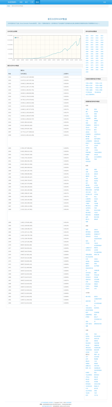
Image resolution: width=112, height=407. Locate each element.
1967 (92, 67)
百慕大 (96, 259)
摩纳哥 (96, 219)
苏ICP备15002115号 (47, 406)
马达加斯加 (89, 375)
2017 (102, 38)
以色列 (96, 145)
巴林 (95, 159)
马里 (95, 393)
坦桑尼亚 (96, 345)
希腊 (95, 183)
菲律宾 (87, 116)
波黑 (87, 217)
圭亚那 (96, 250)
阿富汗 (87, 143)
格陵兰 (87, 263)
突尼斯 (96, 381)
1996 (87, 51)
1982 (97, 58)
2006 (97, 44)
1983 (92, 58)
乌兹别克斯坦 (98, 152)
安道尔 (96, 199)
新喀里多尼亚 (98, 323)
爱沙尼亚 (96, 217)
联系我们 (51, 402)
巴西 (87, 281)
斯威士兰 (96, 386)
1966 (97, 67)
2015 (92, 40)
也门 (95, 136)
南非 (87, 334)
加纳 (87, 341)
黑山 (95, 196)
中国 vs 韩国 (98, 90)
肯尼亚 (87, 381)
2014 (97, 40)
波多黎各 (88, 234)
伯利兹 (87, 261)
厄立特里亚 (89, 390)
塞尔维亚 (88, 212)
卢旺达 (87, 377)
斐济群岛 (96, 308)
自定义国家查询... (90, 94)
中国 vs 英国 (89, 87)
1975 (92, 63)
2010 (97, 42)
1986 (97, 56)
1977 (102, 60)
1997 (102, 49)
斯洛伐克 (88, 214)
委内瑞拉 (88, 232)
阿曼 (95, 148)
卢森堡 (87, 203)
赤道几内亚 (97, 384)
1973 (102, 63)
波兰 (87, 183)
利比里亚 (88, 343)
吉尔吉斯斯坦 (98, 157)
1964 (87, 69)
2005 (102, 44)
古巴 (95, 288)
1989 (102, 53)
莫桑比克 (88, 365)
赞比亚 (96, 377)
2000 (87, 49)
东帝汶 (87, 148)
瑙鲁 (87, 326)
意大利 (87, 174)
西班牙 (96, 174)
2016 (87, 40)
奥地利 (96, 178)
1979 (92, 60)
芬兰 (95, 192)
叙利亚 (87, 138)
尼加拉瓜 (88, 236)
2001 (102, 47)
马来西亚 (88, 118)
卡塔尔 (96, 150)
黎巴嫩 (87, 136)
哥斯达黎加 (89, 254)
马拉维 (87, 393)
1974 (97, 63)
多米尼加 (88, 272)
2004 (87, 47)
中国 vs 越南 (89, 90)
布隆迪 (87, 363)
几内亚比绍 (89, 386)
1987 (92, 56)
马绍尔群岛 (89, 308)
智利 (87, 241)
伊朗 (87, 157)
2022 (97, 35)
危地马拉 (88, 279)
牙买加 (87, 243)
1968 (87, 67)
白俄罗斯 (88, 199)
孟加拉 (87, 132)
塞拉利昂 (96, 350)
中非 (87, 388)
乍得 (95, 361)
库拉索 (96, 277)
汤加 (87, 321)
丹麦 (95, 208)
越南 (95, 118)
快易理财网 (12, 2)
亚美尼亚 (88, 161)
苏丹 (87, 395)
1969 (102, 65)
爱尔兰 (87, 219)
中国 (87, 109)
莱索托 (96, 363)
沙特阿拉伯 (97, 134)
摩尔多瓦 (88, 205)
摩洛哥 (87, 361)
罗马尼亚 (96, 187)
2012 (87, 42)
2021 (102, 35)
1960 (87, 72)
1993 (102, 51)
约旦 (95, 132)
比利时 (96, 171)
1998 (97, 49)
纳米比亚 (96, 338)
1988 (87, 56)
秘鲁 (95, 272)
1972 (87, 65)
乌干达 (96, 395)
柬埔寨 (96, 120)
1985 (102, 56)
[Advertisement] (57, 12)
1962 (97, 69)
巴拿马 (87, 286)
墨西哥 (87, 266)
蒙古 (95, 129)
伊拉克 (96, 154)
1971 (92, 65)
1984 (87, 58)
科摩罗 (87, 372)
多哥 (87, 359)
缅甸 (95, 123)
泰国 (95, 114)
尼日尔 (87, 338)
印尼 (87, 120)
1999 (92, 49)
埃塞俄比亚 (97, 368)
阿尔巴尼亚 (97, 210)
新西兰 (96, 296)
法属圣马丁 (89, 247)
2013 (102, 40)
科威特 (87, 154)
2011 (92, 42)
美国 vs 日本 (89, 85)
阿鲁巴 (96, 284)
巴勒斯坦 (88, 134)
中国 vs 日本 (98, 83)
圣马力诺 (88, 192)
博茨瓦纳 (88, 347)
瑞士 (95, 176)
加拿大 (96, 229)
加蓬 (95, 390)
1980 (87, 60)
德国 (95, 169)
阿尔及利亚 (97, 336)
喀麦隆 (96, 359)
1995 (92, 51)
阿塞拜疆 (88, 152)
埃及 (95, 334)
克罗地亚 (96, 190)
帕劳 (95, 314)
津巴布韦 (96, 365)
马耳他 (96, 194)
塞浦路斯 (96, 214)
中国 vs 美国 (89, 83)
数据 (37, 2)
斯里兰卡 (96, 125)
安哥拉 (87, 336)
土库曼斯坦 (89, 141)
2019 (92, 38)
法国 (87, 171)
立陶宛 (96, 205)
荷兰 (87, 196)
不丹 (87, 145)
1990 (97, 53)
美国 (87, 229)
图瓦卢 (96, 317)
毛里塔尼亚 (89, 350)
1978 (97, 60)
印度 (95, 127)
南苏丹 (96, 379)
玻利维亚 (96, 232)
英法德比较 (98, 92)
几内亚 (96, 352)
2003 (92, 47)
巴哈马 (87, 288)
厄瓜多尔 (88, 277)
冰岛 (87, 178)
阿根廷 (96, 286)
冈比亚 (87, 379)
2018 (97, 38)
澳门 (87, 111)
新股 (21, 2)
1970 (97, 65)
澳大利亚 (88, 296)
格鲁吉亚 (96, 141)
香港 (95, 109)
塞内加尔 (96, 375)
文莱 (87, 150)
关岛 (87, 305)
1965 (102, 67)
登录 (104, 2)
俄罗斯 (87, 185)
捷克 (87, 180)
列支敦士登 (89, 194)
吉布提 (87, 352)
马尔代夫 (88, 129)
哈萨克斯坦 (97, 138)
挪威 (95, 201)
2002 (97, 47)
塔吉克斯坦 (97, 143)
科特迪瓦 (88, 384)
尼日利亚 (96, 356)
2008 (87, 44)
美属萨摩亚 (89, 314)
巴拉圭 (96, 236)
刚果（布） (89, 368)
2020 (87, 38)
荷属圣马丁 (97, 234)
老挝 (87, 123)
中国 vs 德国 (98, 85)
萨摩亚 (87, 317)
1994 (97, 51)
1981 (102, 58)
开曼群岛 (96, 281)
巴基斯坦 (88, 125)
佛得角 (96, 341)
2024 (87, 35)
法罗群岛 (88, 208)
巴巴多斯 (96, 279)
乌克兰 (96, 212)
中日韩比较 (89, 92)
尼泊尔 (87, 127)
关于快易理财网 (44, 402)
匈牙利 (96, 180)
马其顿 (96, 203)
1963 (92, 69)
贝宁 (87, 356)
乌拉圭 (96, 243)
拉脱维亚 (88, 201)
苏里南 (87, 275)
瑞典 (87, 221)
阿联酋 (87, 159)
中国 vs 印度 (98, 87)
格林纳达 (96, 261)
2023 (92, 35)
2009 (102, 42)
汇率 (32, 2)
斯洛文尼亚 (89, 190)
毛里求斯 (96, 343)
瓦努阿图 (96, 312)
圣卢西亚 (96, 266)
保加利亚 (88, 187)
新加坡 (96, 111)
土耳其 (96, 185)
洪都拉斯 (96, 270)
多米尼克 (88, 250)
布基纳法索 (97, 347)
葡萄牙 (87, 176)
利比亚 (87, 345)
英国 (87, 169)
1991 (92, 53)
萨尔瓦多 (88, 284)
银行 (26, 2)
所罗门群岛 (89, 323)
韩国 (95, 116)
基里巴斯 (88, 301)
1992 (87, 53)
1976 (87, 63)
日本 (87, 114)
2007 (92, 44)
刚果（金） (97, 354)
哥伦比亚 (96, 275)
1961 (102, 69)
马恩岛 (87, 210)
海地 (95, 263)
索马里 (96, 388)
